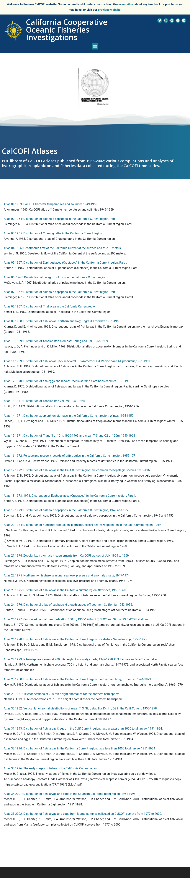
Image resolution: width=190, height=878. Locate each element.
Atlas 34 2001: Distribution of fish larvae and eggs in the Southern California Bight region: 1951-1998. (70, 794)
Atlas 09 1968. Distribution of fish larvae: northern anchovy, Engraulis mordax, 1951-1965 (62, 321)
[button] (95, 46)
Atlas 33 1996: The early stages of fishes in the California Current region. (51, 768)
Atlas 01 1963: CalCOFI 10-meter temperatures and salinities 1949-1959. (51, 204)
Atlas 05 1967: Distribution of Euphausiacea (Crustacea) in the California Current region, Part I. (65, 262)
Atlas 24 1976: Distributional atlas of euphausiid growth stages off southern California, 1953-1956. (68, 604)
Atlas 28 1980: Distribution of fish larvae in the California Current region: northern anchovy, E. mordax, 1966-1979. (78, 679)
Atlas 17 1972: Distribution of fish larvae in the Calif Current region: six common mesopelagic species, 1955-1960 (77, 470)
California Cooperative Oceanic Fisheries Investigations (66, 29)
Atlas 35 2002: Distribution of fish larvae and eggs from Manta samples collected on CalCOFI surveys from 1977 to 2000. (83, 813)
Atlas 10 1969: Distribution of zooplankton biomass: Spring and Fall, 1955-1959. (56, 341)
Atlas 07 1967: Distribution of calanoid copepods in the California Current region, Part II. (61, 292)
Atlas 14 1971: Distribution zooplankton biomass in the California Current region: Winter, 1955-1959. (69, 415)
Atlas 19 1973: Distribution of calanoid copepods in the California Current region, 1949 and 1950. (67, 510)
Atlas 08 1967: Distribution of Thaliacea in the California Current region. (50, 306)
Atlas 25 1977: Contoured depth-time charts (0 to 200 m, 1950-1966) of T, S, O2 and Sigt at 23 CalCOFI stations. (76, 619)
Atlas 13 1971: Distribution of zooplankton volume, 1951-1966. (45, 401)
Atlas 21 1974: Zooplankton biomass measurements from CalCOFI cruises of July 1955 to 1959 (66, 555)
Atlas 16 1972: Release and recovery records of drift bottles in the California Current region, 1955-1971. (70, 455)
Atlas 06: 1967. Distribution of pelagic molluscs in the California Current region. (55, 277)
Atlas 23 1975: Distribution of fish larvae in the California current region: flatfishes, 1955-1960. (65, 590)
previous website (109, 10)
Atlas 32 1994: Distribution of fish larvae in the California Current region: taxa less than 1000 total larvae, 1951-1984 (79, 748)
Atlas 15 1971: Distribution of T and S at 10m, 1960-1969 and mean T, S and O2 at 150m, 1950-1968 (69, 435)
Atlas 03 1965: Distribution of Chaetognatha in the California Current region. (53, 233)
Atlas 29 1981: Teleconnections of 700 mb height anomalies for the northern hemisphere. (62, 694)
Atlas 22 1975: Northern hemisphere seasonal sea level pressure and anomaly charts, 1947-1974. (67, 575)
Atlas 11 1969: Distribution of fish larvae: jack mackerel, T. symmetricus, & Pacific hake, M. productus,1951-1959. (77, 361)
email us (128, 4)
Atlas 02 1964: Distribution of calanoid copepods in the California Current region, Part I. (60, 219)
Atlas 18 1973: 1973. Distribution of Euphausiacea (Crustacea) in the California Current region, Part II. (70, 495)
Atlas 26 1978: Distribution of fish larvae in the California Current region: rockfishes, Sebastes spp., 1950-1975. (76, 639)
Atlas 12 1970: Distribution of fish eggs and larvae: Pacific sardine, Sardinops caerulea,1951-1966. (68, 381)
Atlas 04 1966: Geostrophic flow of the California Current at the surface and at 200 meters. (63, 248)
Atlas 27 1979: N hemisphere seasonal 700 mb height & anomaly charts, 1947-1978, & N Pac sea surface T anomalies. (81, 659)
